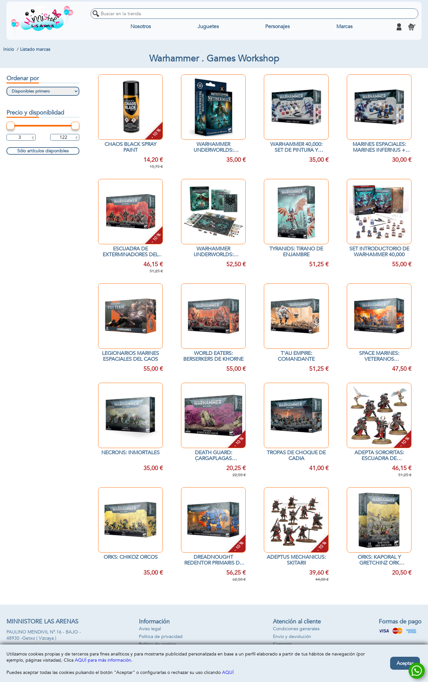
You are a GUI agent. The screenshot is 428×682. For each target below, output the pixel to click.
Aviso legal (150, 629)
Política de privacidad (161, 636)
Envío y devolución (292, 636)
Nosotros (140, 26)
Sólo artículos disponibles (43, 151)
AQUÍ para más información (103, 660)
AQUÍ (228, 672)
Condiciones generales (296, 629)
